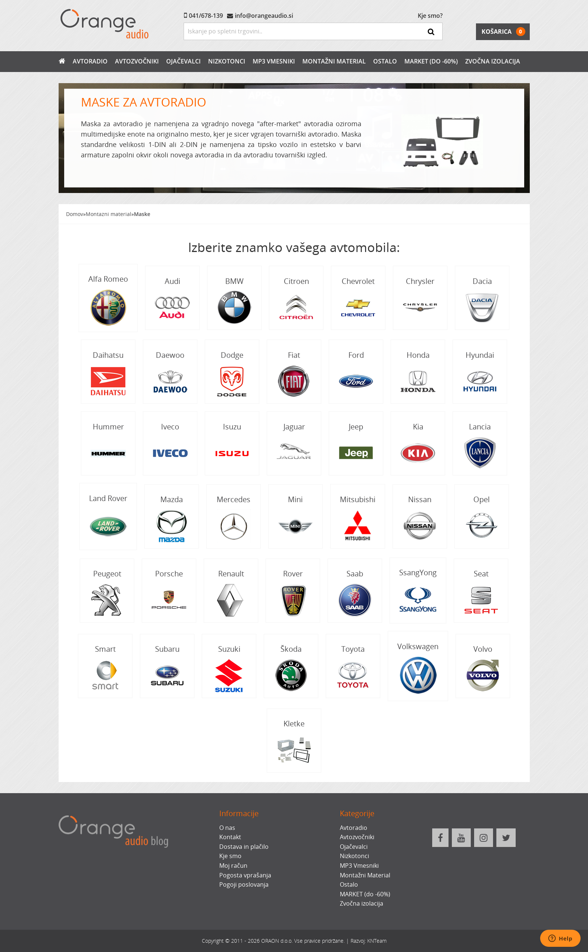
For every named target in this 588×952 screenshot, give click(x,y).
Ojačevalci (183, 61)
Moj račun (233, 865)
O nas (227, 828)
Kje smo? (430, 16)
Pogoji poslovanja (244, 884)
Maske (142, 213)
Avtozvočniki (137, 61)
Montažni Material (334, 61)
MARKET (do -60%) (431, 61)
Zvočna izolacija (492, 61)
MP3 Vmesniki (274, 61)
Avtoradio (90, 61)
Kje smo (230, 856)
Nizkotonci (226, 61)
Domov (74, 213)
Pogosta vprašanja (245, 875)
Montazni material (108, 213)
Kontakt (230, 837)
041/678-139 (206, 16)
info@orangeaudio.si (264, 16)
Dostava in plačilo (244, 847)
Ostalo (385, 61)
